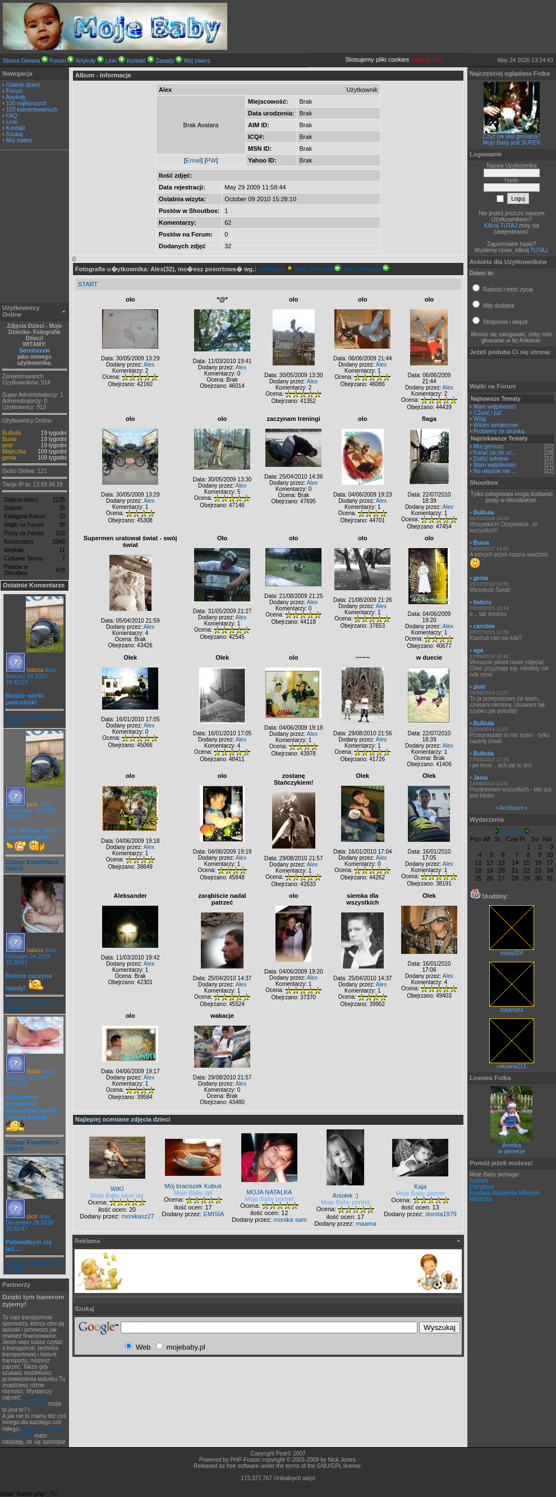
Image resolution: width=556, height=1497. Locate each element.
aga (478, 650)
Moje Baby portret (269, 1198)
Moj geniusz (488, 446)
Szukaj (14, 134)
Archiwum (511, 808)
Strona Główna (21, 61)
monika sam (289, 1219)
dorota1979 (441, 1214)
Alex (149, 364)
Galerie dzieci (23, 85)
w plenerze (511, 1151)
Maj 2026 (511, 832)
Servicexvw (34, 350)
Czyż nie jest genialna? (512, 136)
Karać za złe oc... (495, 452)
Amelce (479, 1181)
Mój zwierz (197, 61)
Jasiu (481, 778)
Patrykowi (482, 1187)
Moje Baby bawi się (117, 1195)
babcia (35, 670)
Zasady (164, 61)
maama (366, 1223)
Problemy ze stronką (499, 431)
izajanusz (511, 1007)
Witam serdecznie (496, 425)
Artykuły (86, 61)
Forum (58, 61)
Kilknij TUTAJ (500, 226)
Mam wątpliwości (495, 407)
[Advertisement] (34, 227)
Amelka (511, 1145)
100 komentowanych (32, 109)
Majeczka (14, 451)
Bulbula (11, 433)
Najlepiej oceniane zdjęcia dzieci (122, 1119)
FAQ (11, 116)
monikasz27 (137, 1216)
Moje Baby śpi (193, 1192)
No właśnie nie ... (495, 471)
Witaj (480, 419)
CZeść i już (487, 413)
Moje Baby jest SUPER (512, 143)
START (88, 284)
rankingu (275, 269)
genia (9, 458)
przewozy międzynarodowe (24, 1400)
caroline (484, 626)
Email (193, 160)
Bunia (9, 439)
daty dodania (318, 269)
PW (211, 160)
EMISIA (213, 1214)
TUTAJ (538, 250)
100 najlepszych (26, 103)
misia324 (511, 950)
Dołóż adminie (491, 459)
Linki (111, 61)
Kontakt (136, 61)
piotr (7, 445)
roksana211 (511, 1063)
